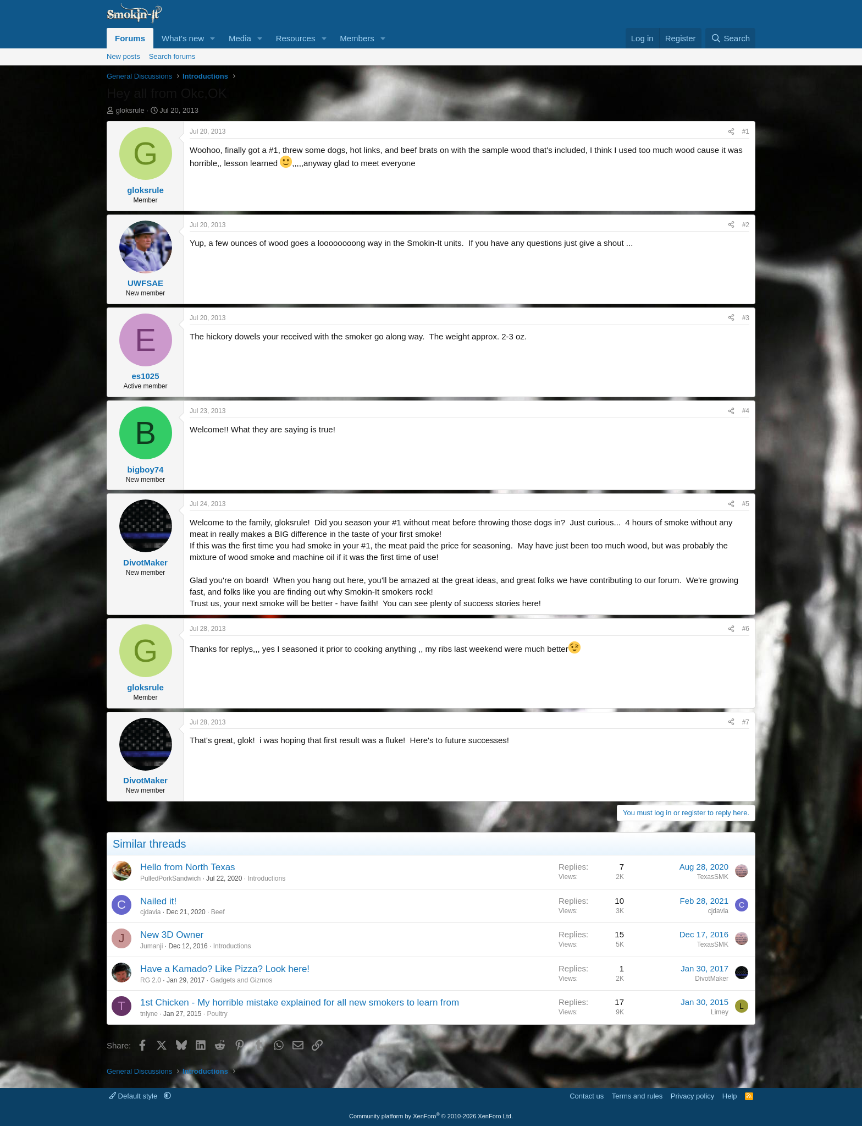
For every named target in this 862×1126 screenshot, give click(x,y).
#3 (745, 318)
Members (357, 38)
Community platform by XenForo (431, 1116)
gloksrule (130, 110)
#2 (745, 225)
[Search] (730, 38)
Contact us (587, 1096)
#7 (745, 722)
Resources (296, 38)
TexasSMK (712, 877)
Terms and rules (637, 1096)
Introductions (266, 878)
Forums (130, 38)
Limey (719, 1012)
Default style (134, 1096)
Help (729, 1096)
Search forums (172, 56)
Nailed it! (158, 901)
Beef (218, 912)
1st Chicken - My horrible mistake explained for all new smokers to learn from (299, 1002)
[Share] (731, 131)
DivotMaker (711, 978)
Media (240, 38)
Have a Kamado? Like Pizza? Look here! (225, 969)
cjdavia (150, 912)
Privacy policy (692, 1096)
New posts (123, 56)
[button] (212, 38)
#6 (745, 629)
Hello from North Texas (187, 867)
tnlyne (149, 1014)
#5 (745, 504)
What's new (183, 38)
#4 (745, 411)
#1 (745, 131)
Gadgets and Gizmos (241, 980)
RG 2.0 (150, 980)
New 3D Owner (171, 935)
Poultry (217, 1014)
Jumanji (151, 946)
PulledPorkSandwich (170, 878)
